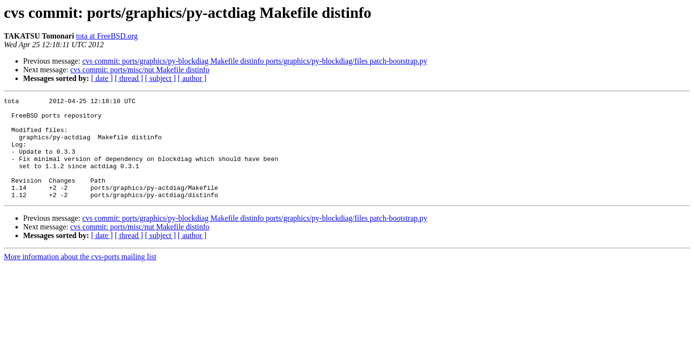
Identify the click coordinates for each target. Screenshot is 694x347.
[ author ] (192, 78)
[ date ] (102, 78)
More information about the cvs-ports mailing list (80, 277)
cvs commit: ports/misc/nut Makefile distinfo (140, 70)
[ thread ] (129, 78)
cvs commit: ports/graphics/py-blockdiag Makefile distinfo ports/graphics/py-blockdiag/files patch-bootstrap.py (254, 61)
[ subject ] (160, 78)
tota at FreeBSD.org (107, 36)
